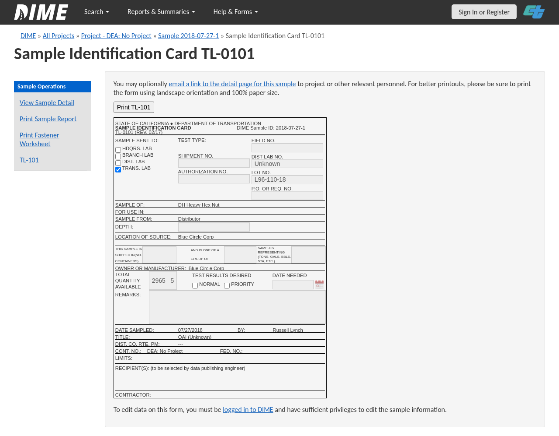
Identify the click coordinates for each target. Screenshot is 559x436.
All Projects (58, 36)
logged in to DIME (248, 409)
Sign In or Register (484, 12)
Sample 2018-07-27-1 (188, 36)
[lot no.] (287, 179)
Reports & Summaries (161, 11)
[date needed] (293, 284)
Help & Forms (236, 11)
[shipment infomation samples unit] (308, 255)
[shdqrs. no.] (118, 150)
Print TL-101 (134, 107)
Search (96, 11)
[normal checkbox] (195, 285)
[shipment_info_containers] (159, 255)
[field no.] (287, 147)
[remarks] (237, 307)
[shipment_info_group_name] (240, 255)
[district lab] (118, 163)
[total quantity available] (163, 280)
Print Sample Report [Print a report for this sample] (48, 119)
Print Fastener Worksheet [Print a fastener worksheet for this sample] (39, 139)
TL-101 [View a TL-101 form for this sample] (29, 160)
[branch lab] (118, 156)
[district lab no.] (287, 163)
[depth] (214, 227)
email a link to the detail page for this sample (232, 84)
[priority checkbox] (227, 285)
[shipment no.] (214, 163)
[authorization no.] (214, 178)
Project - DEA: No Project (116, 36)
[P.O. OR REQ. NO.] (287, 195)
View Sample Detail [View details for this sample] (47, 102)
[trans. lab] (118, 169)
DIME (28, 36)
